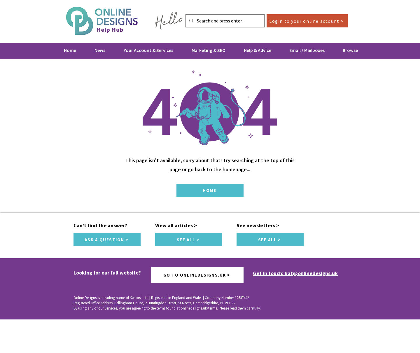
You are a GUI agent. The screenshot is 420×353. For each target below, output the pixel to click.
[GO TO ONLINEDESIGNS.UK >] (197, 275)
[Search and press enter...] (224, 21)
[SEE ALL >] (188, 239)
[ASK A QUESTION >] (107, 239)
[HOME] (210, 190)
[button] (148, 50)
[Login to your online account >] (307, 20)
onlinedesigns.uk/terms (199, 308)
